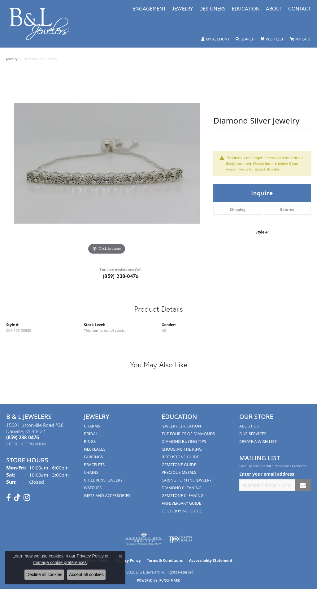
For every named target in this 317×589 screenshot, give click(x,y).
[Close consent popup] (120, 556)
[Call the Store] (22, 437)
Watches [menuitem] (93, 487)
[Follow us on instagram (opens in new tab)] (27, 497)
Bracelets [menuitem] (94, 464)
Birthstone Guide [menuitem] (180, 457)
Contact (299, 9)
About (274, 9)
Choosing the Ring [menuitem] (182, 449)
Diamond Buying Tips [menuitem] (184, 441)
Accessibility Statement (210, 560)
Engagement (149, 9)
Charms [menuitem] (92, 426)
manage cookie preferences (60, 562)
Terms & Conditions (165, 560)
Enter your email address (266, 474)
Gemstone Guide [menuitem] (179, 464)
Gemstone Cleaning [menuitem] (182, 495)
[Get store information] (26, 444)
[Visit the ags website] (144, 539)
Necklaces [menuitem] (95, 449)
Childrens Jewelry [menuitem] (103, 480)
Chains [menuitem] (91, 472)
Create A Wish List (258, 441)
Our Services (252, 433)
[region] (107, 163)
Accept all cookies (86, 574)
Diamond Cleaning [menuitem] (182, 487)
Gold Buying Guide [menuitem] (182, 511)
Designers (212, 9)
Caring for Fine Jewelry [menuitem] (187, 480)
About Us (249, 426)
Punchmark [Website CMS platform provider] (169, 580)
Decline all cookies (44, 574)
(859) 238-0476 (121, 276)
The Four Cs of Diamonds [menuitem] (188, 433)
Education (246, 9)
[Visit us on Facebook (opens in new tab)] (8, 497)
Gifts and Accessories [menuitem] (107, 495)
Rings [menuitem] (90, 441)
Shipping (237, 209)
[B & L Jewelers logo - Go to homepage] (42, 23)
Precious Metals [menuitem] (179, 472)
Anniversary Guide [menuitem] (181, 503)
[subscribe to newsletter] (303, 485)
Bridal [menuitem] (91, 433)
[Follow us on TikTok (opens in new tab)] (17, 497)
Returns (287, 209)
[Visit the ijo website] (180, 539)
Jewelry (182, 9)
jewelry (12, 59)
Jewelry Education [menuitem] (181, 426)
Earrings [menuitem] (93, 457)
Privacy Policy (90, 555)
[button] (215, 39)
